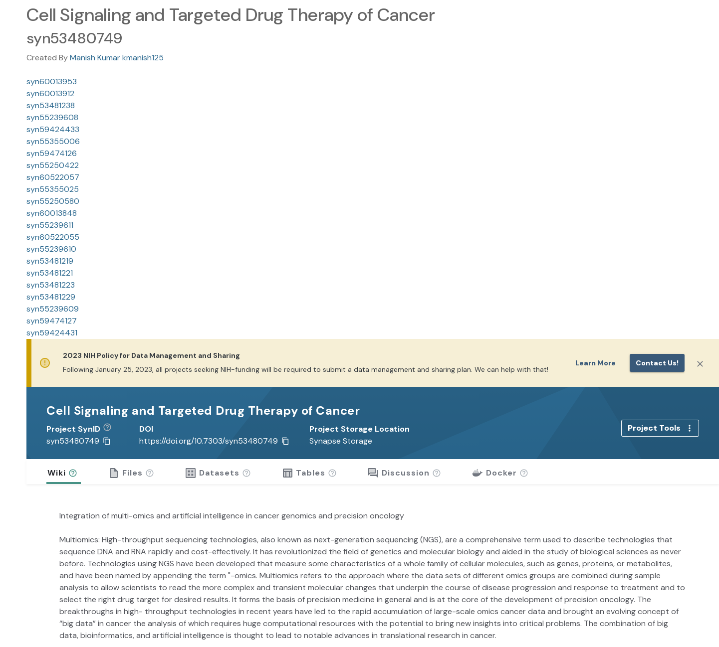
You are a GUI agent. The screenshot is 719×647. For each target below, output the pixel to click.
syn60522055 (52, 237)
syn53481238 (50, 105)
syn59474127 (51, 321)
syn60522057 (52, 177)
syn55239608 (52, 117)
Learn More (595, 362)
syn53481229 (50, 297)
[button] (111, 429)
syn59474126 (51, 153)
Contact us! (657, 362)
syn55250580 (52, 201)
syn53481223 (50, 285)
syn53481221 (49, 273)
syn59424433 (52, 129)
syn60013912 (50, 93)
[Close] (700, 363)
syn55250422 (52, 165)
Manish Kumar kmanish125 (117, 57)
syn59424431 (51, 332)
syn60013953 (51, 81)
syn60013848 (51, 213)
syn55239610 (51, 249)
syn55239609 (52, 309)
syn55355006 (53, 141)
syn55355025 (52, 189)
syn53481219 (49, 261)
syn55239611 (49, 225)
